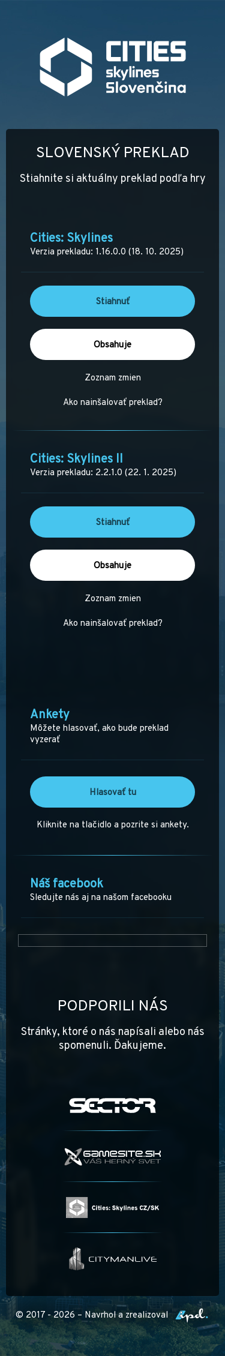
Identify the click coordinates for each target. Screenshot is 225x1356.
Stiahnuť (113, 302)
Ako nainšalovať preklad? (113, 403)
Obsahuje (112, 345)
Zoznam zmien (113, 378)
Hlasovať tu (112, 793)
